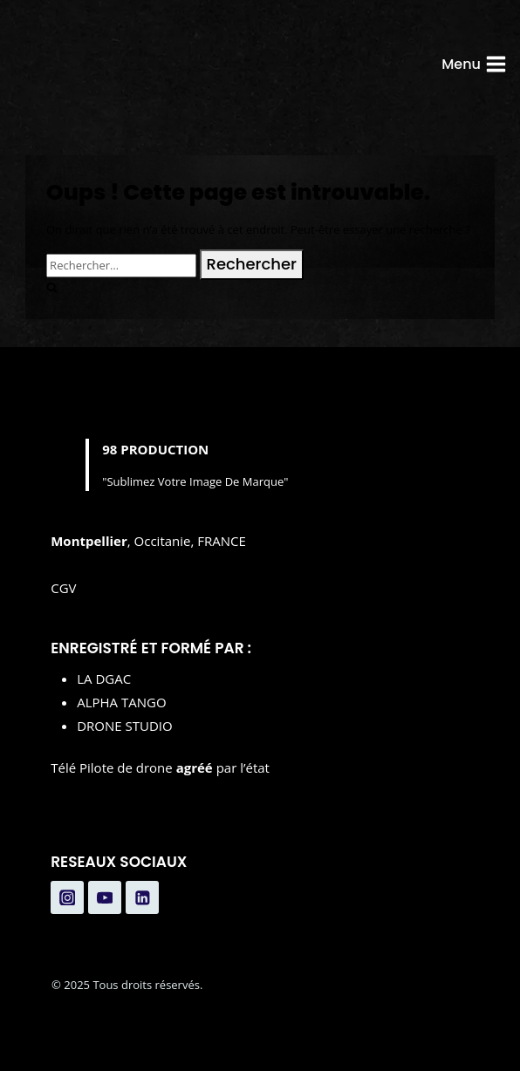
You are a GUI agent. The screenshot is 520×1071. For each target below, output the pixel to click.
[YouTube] (104, 897)
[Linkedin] (142, 897)
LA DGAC (104, 678)
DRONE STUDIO (125, 725)
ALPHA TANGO (121, 702)
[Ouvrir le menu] (474, 64)
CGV (63, 588)
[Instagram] (67, 897)
